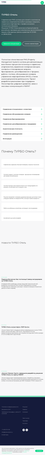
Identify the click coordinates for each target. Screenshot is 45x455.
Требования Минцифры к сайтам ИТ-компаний (11, 412)
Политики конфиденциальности (10, 406)
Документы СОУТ (6, 409)
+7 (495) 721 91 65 (6, 429)
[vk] (27, 430)
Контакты (24, 423)
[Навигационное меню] (42, 2)
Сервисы (24, 409)
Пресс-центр (25, 418)
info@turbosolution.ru (7, 432)
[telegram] (23, 430)
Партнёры (25, 420)
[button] (11, 44)
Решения (24, 406)
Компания (25, 412)
